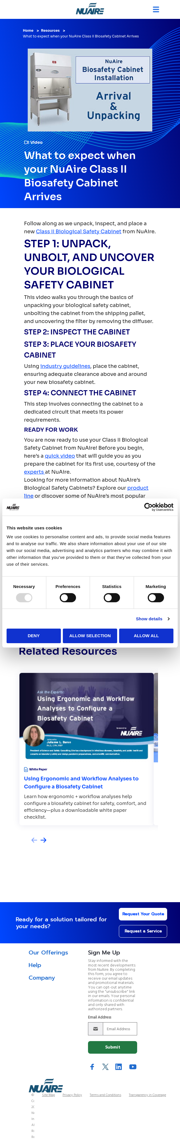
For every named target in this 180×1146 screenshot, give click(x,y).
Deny (34, 635)
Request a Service (143, 931)
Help (35, 965)
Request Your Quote (143, 914)
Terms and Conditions (105, 1095)
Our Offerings (48, 952)
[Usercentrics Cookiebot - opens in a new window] (148, 507)
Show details (149, 618)
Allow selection (90, 635)
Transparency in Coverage (147, 1095)
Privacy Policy (72, 1095)
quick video (60, 456)
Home (28, 30)
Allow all (146, 635)
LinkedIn (118, 1066)
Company (42, 977)
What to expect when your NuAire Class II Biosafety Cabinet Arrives (81, 36)
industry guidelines (65, 366)
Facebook (92, 1066)
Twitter (105, 1067)
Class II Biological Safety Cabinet (78, 231)
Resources (50, 30)
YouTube (133, 1066)
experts (34, 472)
